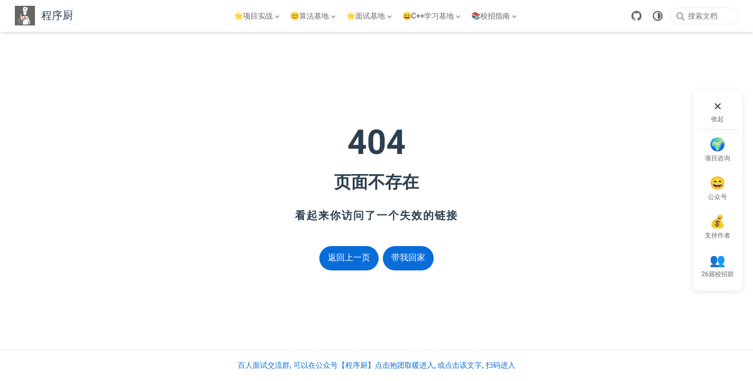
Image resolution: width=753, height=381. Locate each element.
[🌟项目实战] (258, 15)
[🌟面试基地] (370, 15)
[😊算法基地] (314, 15)
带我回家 (408, 257)
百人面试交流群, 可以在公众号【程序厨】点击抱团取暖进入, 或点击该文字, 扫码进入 (376, 365)
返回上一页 (349, 257)
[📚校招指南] (495, 15)
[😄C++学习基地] (432, 15)
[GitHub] (636, 15)
